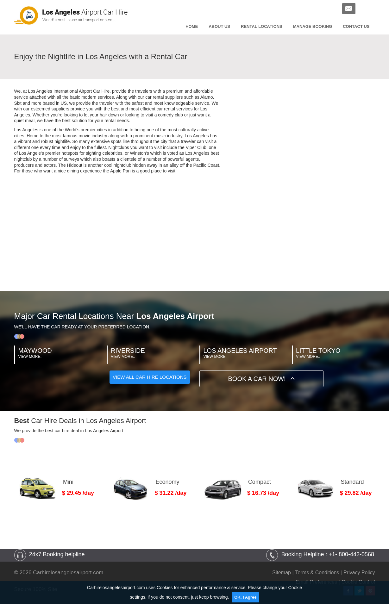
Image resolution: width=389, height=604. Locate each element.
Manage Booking (312, 26)
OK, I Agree (245, 597)
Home (191, 26)
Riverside (128, 350)
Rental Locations (261, 26)
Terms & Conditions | (318, 572)
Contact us (356, 26)
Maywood (35, 350)
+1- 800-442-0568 (351, 554)
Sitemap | (282, 572)
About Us (219, 26)
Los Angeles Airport (240, 350)
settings (137, 597)
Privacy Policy (359, 572)
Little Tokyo (318, 350)
